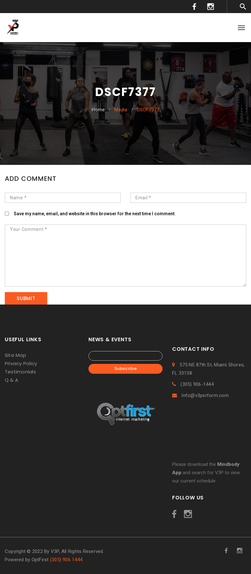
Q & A (11, 380)
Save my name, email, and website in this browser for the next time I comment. (95, 213)
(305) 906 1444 (66, 560)
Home (98, 110)
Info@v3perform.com (200, 395)
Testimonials (20, 371)
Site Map (15, 355)
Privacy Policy (21, 363)
